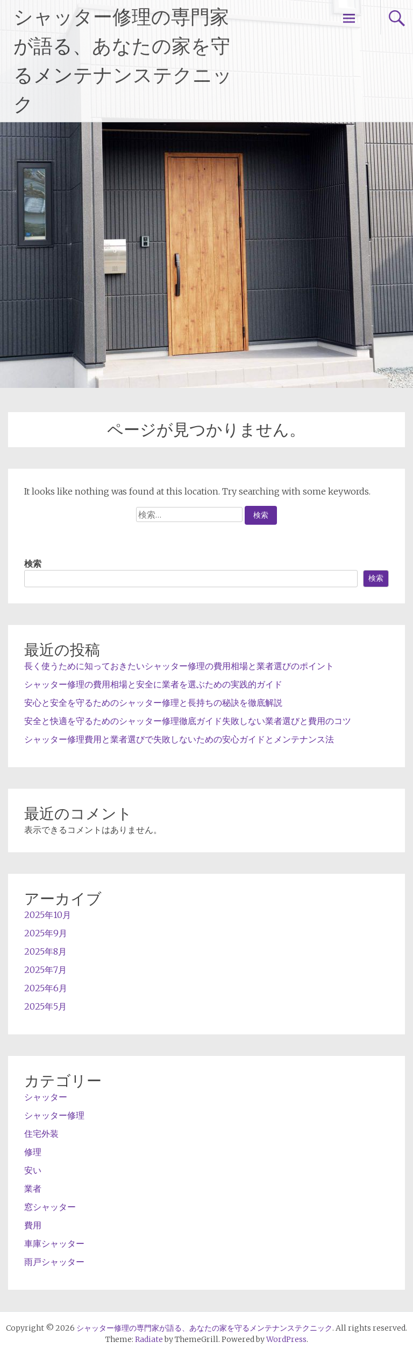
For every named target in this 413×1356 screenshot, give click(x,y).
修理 (32, 1151)
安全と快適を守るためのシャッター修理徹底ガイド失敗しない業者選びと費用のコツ (187, 720)
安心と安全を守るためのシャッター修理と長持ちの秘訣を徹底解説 (153, 702)
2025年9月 (45, 933)
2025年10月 (47, 914)
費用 (32, 1225)
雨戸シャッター (54, 1261)
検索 (32, 563)
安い (32, 1170)
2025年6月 (45, 988)
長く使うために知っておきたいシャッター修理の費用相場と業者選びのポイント (179, 665)
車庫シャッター (54, 1243)
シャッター (45, 1096)
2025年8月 (45, 951)
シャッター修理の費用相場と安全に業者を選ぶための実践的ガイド (153, 684)
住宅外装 (41, 1133)
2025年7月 (45, 969)
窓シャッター (50, 1206)
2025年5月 (45, 1006)
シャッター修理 (54, 1115)
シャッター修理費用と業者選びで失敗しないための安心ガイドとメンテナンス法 (179, 739)
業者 (32, 1188)
